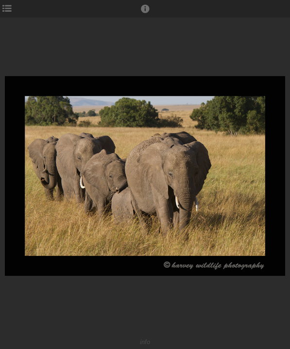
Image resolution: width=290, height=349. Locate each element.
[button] (145, 13)
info (145, 342)
